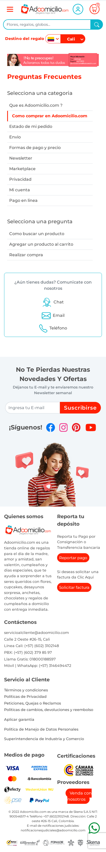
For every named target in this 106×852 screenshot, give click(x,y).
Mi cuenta (19, 189)
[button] (53, 302)
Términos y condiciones (26, 690)
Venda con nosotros (79, 796)
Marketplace (22, 168)
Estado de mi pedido (30, 126)
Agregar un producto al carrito (41, 244)
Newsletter (20, 158)
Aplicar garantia (19, 719)
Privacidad (20, 179)
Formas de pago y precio (35, 147)
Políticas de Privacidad (25, 696)
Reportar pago (73, 557)
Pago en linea (23, 200)
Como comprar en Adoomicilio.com (49, 115)
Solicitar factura (74, 587)
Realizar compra (26, 254)
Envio (15, 137)
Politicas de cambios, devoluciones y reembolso (48, 709)
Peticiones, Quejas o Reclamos (32, 703)
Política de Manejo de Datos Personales (41, 729)
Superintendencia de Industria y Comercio (44, 739)
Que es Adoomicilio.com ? (35, 105)
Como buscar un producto (36, 233)
